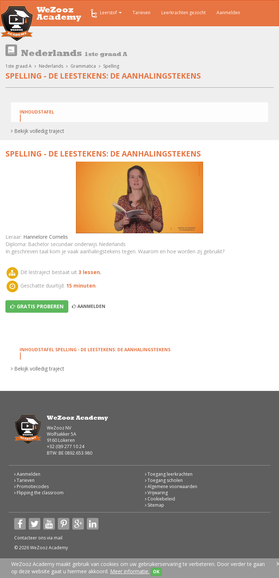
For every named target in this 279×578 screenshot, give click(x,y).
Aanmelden (228, 12)
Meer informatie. (129, 571)
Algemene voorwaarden (171, 486)
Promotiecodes (31, 486)
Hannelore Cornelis (45, 236)
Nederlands (51, 66)
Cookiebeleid (160, 499)
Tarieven (141, 12)
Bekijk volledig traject (37, 130)
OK (156, 572)
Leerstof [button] (105, 13)
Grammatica (83, 66)
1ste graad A (18, 66)
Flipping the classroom (39, 493)
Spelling (111, 66)
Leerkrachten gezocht (183, 12)
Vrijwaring (156, 493)
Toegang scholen (164, 480)
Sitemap (154, 505)
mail (58, 538)
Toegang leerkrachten (169, 474)
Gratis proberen (37, 306)
